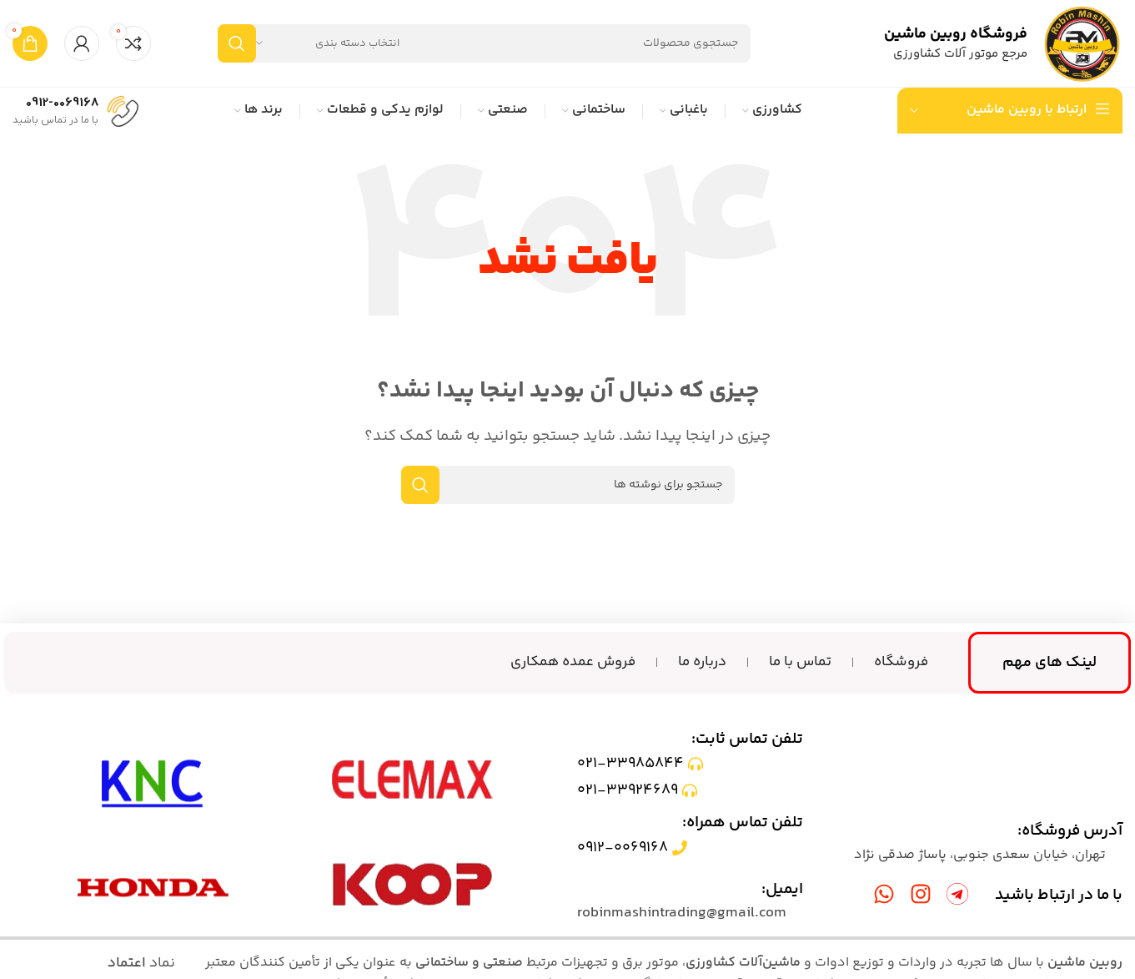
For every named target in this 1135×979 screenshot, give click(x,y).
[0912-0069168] (122, 109)
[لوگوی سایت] (1083, 43)
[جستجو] (484, 43)
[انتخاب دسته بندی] (327, 43)
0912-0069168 (62, 102)
